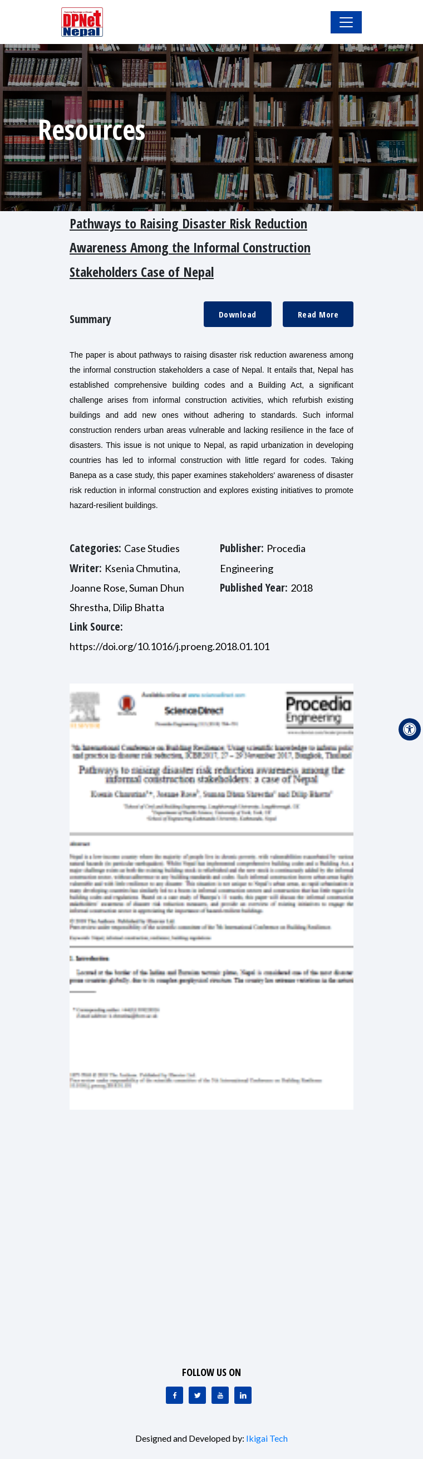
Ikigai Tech (267, 1438)
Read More (318, 314)
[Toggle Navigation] (346, 22)
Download (238, 314)
